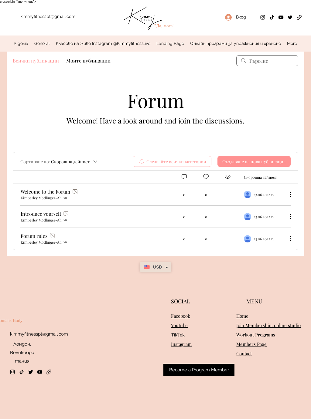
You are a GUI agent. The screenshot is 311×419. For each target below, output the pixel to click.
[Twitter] (290, 17)
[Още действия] (287, 194)
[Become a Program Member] (198, 370)
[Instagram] (263, 17)
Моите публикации (88, 60)
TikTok (178, 335)
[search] (267, 60)
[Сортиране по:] (59, 161)
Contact (244, 353)
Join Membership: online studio (268, 325)
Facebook (180, 316)
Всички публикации (36, 60)
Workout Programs (255, 335)
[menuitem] (172, 161)
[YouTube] (281, 17)
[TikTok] (272, 17)
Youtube (179, 325)
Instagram (181, 344)
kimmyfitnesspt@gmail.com (47, 16)
